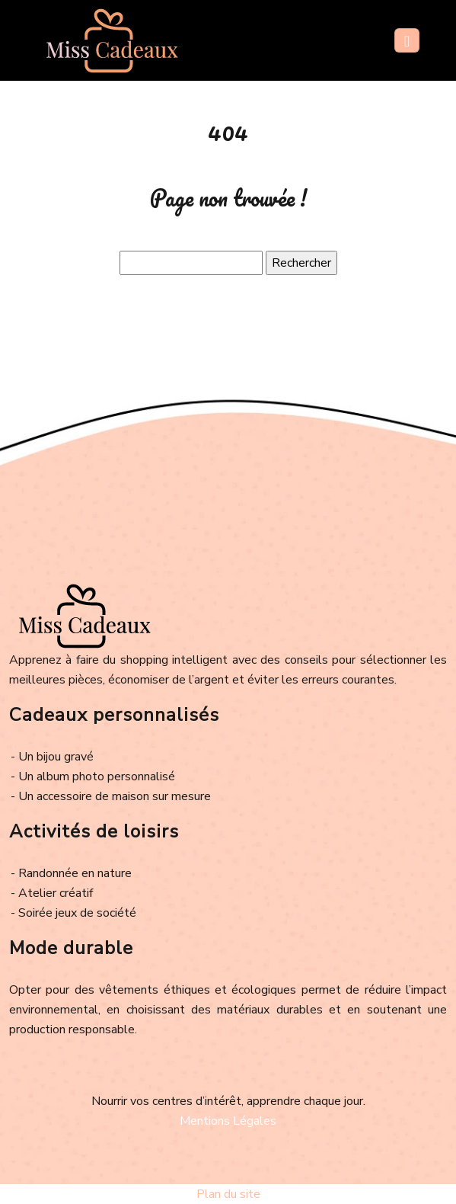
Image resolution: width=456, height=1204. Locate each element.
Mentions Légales (228, 1121)
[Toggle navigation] (406, 40)
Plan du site (228, 1194)
